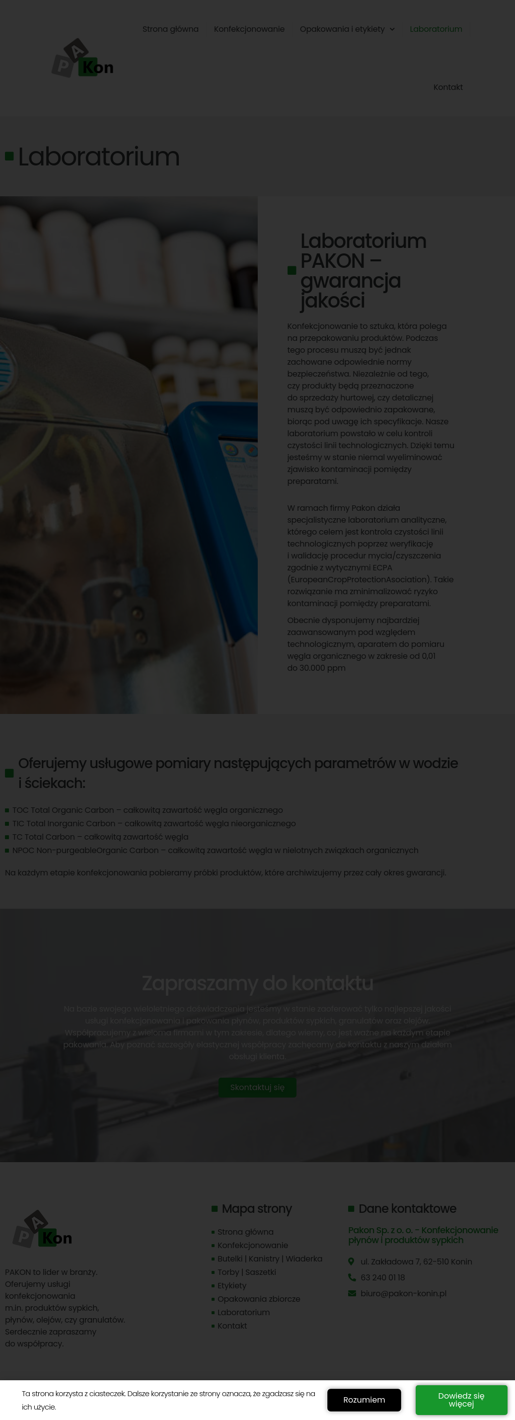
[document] (257, 710)
